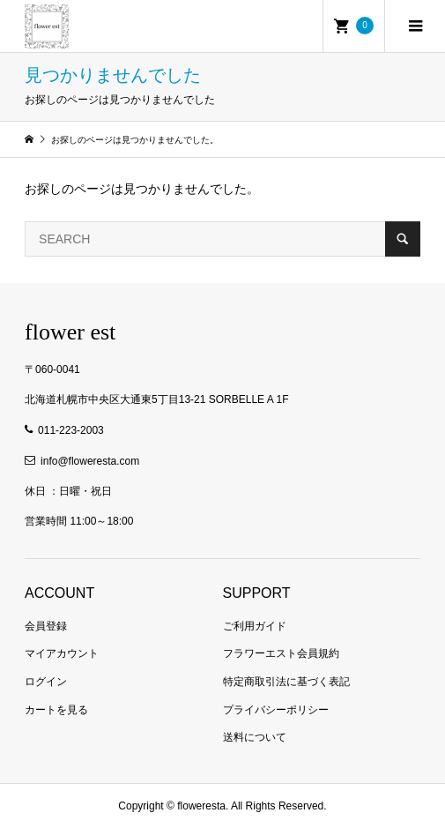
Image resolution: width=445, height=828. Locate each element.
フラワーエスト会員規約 (281, 653)
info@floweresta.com (90, 461)
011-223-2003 (71, 430)
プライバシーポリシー (276, 710)
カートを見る (56, 710)
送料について (254, 737)
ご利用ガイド (254, 626)
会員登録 (46, 626)
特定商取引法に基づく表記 (286, 681)
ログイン (46, 681)
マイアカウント (62, 653)
